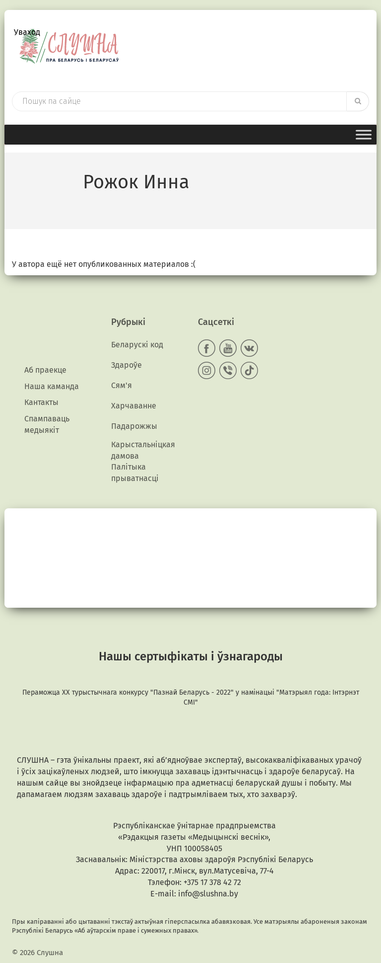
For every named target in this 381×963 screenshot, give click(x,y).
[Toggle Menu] (364, 134)
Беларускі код (137, 344)
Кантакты (41, 402)
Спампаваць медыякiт (46, 424)
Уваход (27, 32)
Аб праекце (45, 370)
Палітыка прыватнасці (135, 472)
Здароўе (126, 365)
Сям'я (121, 385)
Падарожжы (134, 426)
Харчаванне (133, 405)
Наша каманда (51, 386)
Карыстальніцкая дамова (143, 450)
